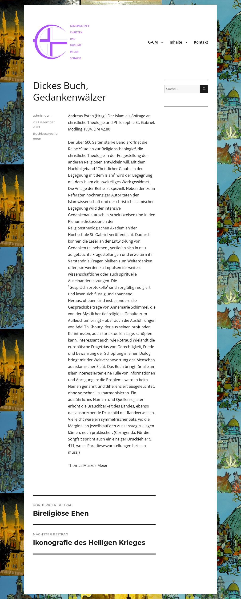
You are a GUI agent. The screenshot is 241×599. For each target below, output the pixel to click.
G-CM (153, 42)
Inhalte (176, 42)
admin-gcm (42, 115)
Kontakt (201, 42)
